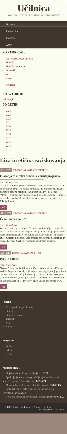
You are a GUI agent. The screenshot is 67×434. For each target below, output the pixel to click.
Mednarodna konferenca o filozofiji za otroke (28, 385)
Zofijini (9, 346)
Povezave (10, 38)
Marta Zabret (11, 225)
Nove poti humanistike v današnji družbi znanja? (29, 396)
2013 (8, 149)
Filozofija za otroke (15, 66)
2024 (8, 111)
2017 (8, 138)
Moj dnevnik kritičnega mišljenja (22, 373)
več (3, 207)
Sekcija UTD (12, 350)
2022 (8, 118)
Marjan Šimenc (12, 182)
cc (4, 407)
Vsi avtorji (8, 99)
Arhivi (9, 45)
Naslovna (10, 24)
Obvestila (10, 85)
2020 (8, 126)
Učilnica (10, 354)
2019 (8, 130)
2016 (8, 142)
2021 (8, 122)
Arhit (61, 409)
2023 (8, 115)
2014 (8, 146)
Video (9, 78)
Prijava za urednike (43, 407)
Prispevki (10, 70)
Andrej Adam (11, 265)
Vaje (8, 74)
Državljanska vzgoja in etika (19, 58)
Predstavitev (12, 31)
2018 (8, 134)
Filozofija (10, 62)
